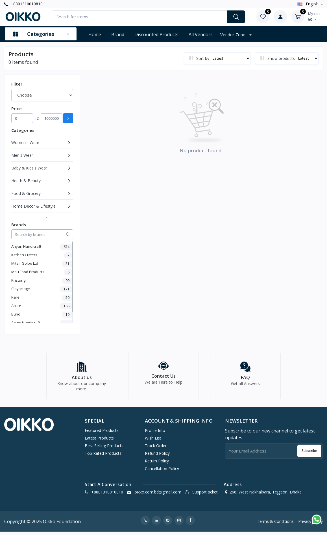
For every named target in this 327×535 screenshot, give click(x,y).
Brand (117, 34)
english (308, 3)
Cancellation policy (162, 471)
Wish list (153, 441)
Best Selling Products (104, 448)
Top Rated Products (103, 456)
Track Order (156, 448)
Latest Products (99, 441)
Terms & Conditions (275, 524)
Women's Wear (25, 142)
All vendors (201, 34)
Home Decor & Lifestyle (33, 206)
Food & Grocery (26, 193)
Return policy (157, 464)
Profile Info (155, 433)
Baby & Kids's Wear (29, 168)
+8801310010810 (23, 3)
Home (94, 34)
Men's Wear (22, 155)
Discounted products (156, 34)
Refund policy (157, 456)
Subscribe (309, 453)
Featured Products (102, 433)
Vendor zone (233, 34)
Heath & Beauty (26, 180)
